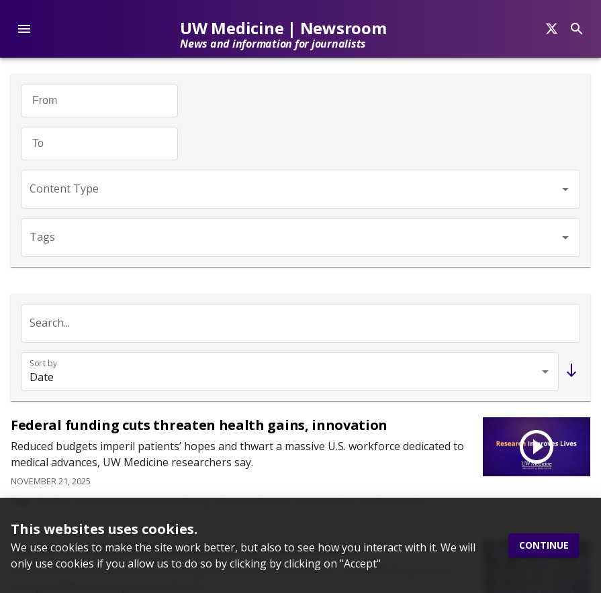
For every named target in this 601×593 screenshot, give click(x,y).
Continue (544, 545)
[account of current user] (24, 28)
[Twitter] (18, 244)
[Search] (551, 28)
